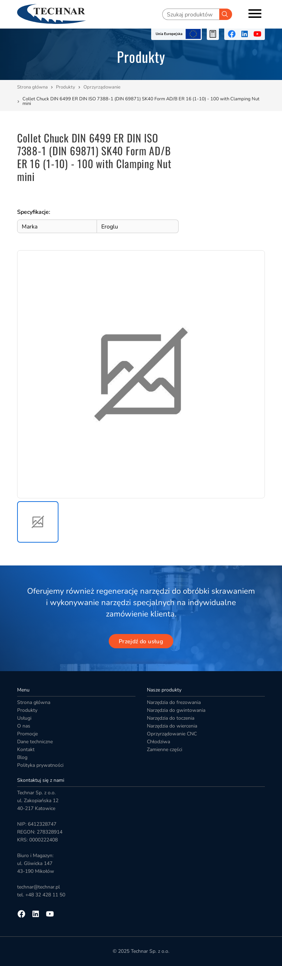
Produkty (65, 87)
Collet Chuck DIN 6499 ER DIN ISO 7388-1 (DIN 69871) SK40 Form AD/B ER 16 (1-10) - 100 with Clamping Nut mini (141, 101)
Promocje (27, 733)
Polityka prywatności (40, 765)
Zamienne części (164, 749)
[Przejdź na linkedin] (244, 34)
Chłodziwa (158, 741)
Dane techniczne (35, 741)
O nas (23, 726)
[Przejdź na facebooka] (231, 34)
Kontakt (26, 749)
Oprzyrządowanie (102, 87)
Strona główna (32, 87)
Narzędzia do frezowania (174, 702)
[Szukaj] (225, 14)
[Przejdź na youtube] (257, 34)
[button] (37, 522)
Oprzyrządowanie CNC (172, 733)
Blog (22, 757)
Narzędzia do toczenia (170, 718)
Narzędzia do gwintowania (176, 710)
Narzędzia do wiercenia (172, 726)
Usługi (24, 718)
